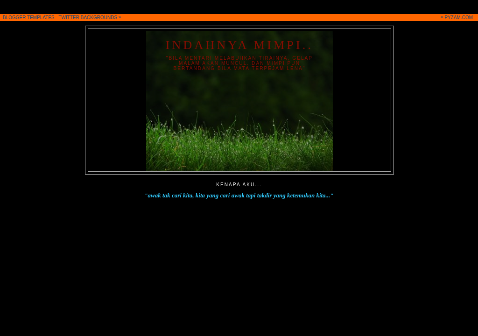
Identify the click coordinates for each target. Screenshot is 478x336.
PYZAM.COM (458, 17)
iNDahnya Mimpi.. (240, 45)
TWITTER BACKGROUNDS (88, 17)
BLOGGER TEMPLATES (29, 17)
